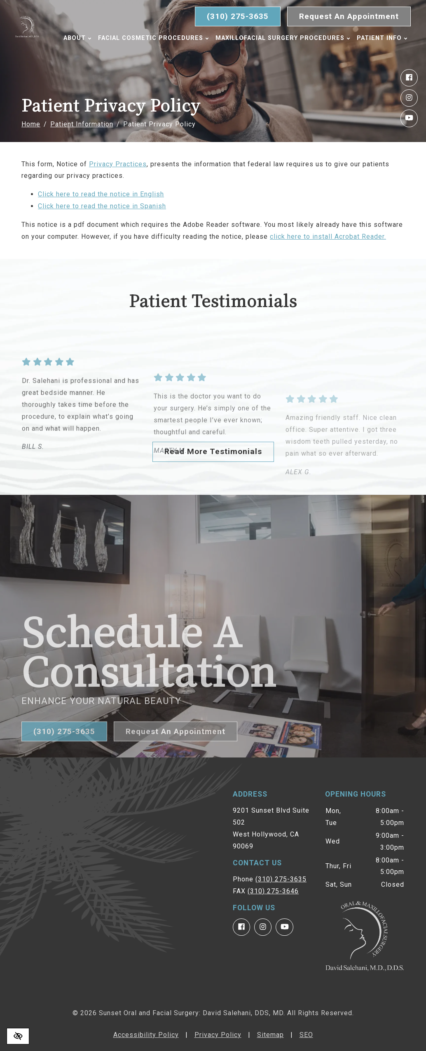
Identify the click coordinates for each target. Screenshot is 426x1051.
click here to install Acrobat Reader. (328, 236)
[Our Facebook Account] (409, 77)
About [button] (80, 38)
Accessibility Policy (146, 1035)
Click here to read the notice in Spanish (102, 206)
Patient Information (81, 124)
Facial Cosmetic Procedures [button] (156, 38)
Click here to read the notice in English (101, 194)
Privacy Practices (118, 164)
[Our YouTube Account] (409, 118)
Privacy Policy (217, 1035)
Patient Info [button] (91, 55)
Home (30, 124)
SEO (306, 1035)
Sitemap (270, 1035)
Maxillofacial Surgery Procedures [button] (285, 38)
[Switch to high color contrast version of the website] (18, 1036)
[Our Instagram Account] (409, 98)
